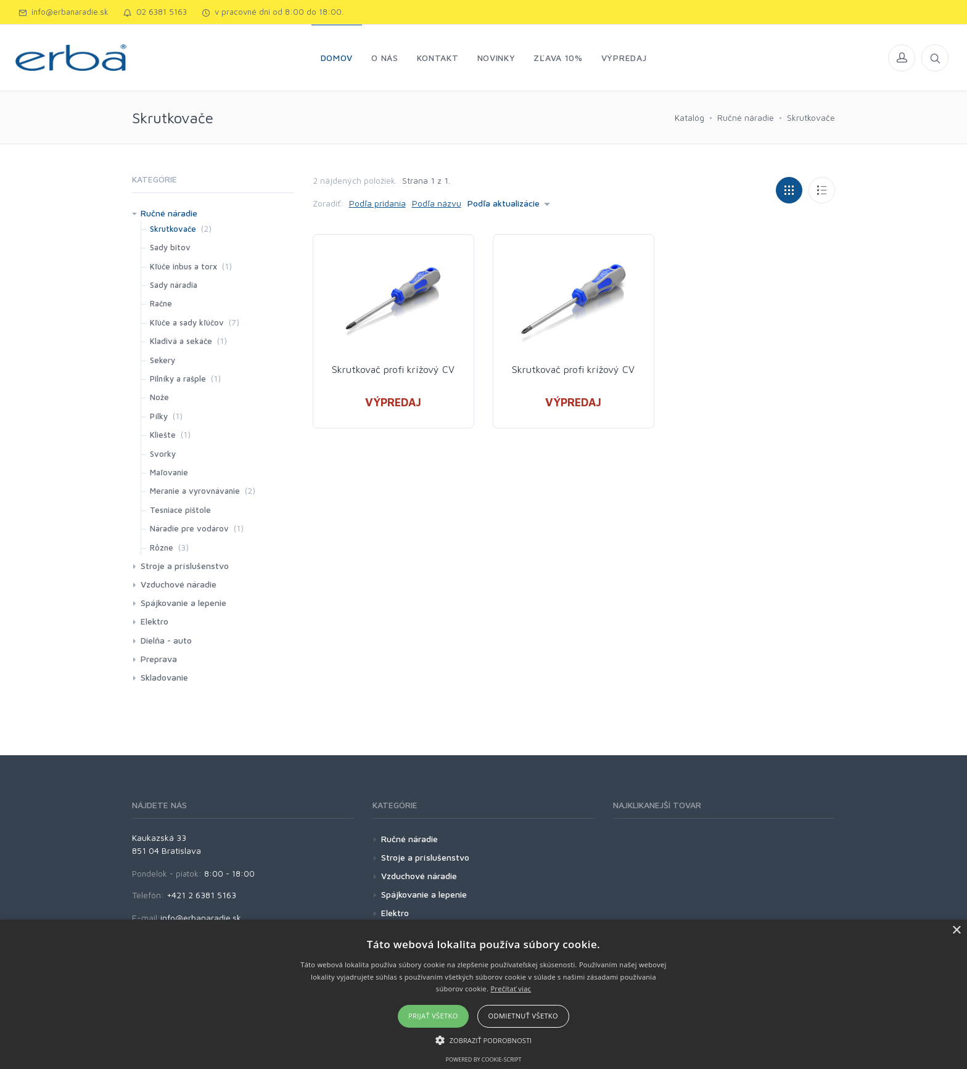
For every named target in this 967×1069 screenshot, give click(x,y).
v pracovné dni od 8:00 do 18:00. (273, 12)
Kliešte (163, 435)
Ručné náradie (745, 117)
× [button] (956, 930)
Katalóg (689, 117)
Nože (159, 397)
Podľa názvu (436, 203)
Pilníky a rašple (178, 378)
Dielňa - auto (166, 640)
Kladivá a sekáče (181, 341)
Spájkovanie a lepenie (183, 602)
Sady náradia (173, 285)
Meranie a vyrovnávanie (195, 491)
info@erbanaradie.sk (64, 12)
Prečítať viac (510, 988)
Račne (161, 303)
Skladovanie (164, 677)
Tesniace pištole (180, 510)
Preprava (159, 658)
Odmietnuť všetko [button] (523, 1015)
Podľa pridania (377, 203)
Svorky (163, 454)
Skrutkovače (811, 117)
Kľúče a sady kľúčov (187, 322)
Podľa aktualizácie (503, 203)
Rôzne (161, 547)
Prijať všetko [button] (433, 1015)
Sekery (162, 360)
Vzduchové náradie (178, 584)
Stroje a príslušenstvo (185, 565)
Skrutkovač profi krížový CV (393, 369)
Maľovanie (169, 472)
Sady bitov (170, 247)
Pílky (159, 416)
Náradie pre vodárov (189, 528)
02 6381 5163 (155, 12)
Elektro (154, 621)
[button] (483, 1040)
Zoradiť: (328, 203)
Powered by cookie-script (484, 1059)
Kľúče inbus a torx (183, 266)
